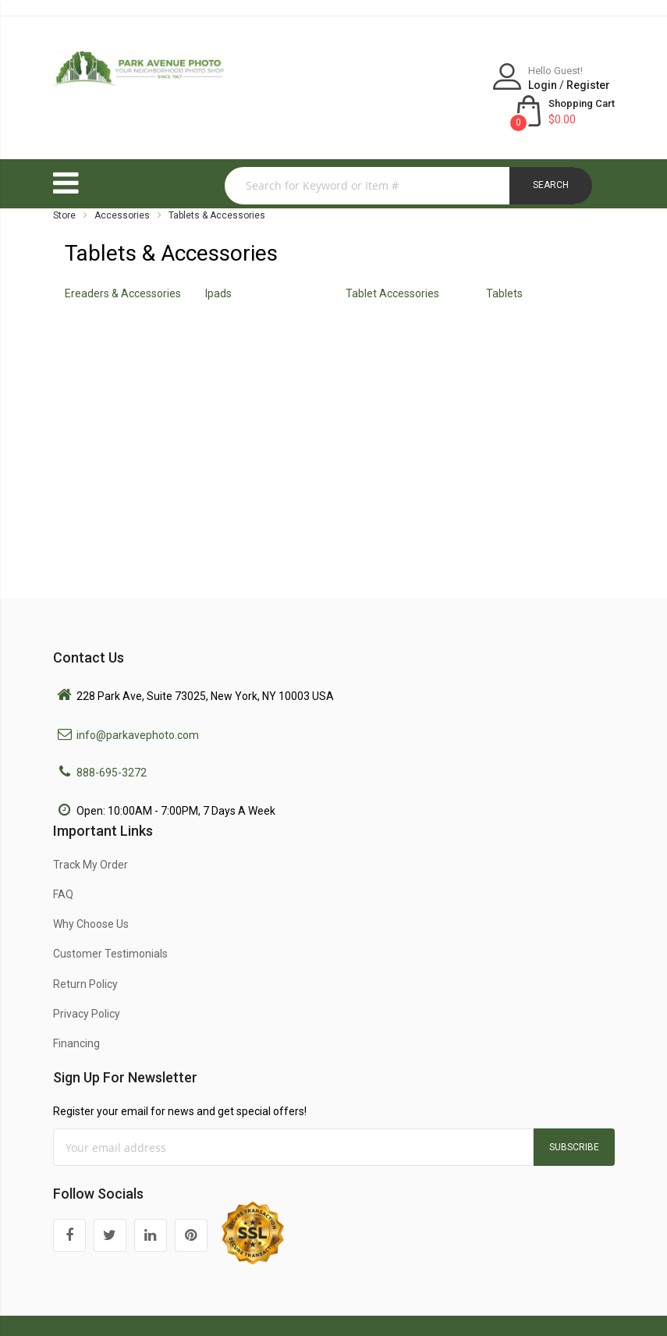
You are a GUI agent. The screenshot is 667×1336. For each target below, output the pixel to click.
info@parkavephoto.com (137, 701)
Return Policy (85, 950)
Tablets (504, 260)
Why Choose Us (91, 890)
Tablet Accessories (392, 260)
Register (471, 85)
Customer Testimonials (110, 920)
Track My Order (90, 831)
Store (64, 181)
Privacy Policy (86, 980)
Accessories (122, 181)
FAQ (63, 861)
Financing (76, 1010)
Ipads (218, 260)
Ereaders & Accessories (123, 260)
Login (425, 85)
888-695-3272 (111, 739)
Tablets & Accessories (217, 181)
